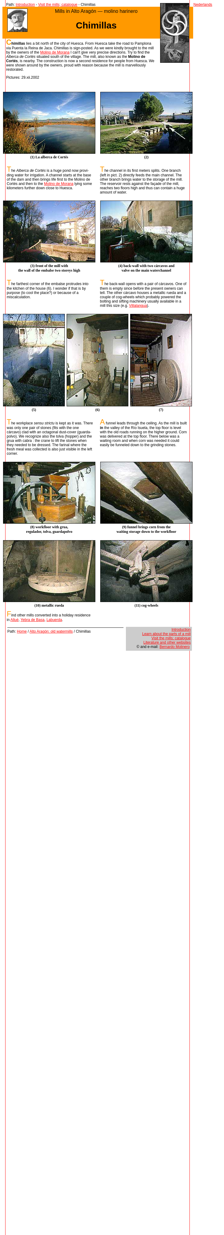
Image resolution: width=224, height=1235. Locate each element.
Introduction (25, 4)
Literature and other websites (167, 642)
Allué (14, 620)
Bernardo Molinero (175, 647)
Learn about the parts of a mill (166, 634)
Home (22, 631)
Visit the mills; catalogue (58, 4)
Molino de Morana (54, 52)
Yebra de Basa (32, 620)
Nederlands (202, 4)
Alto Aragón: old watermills (51, 631)
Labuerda (54, 620)
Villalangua (138, 305)
